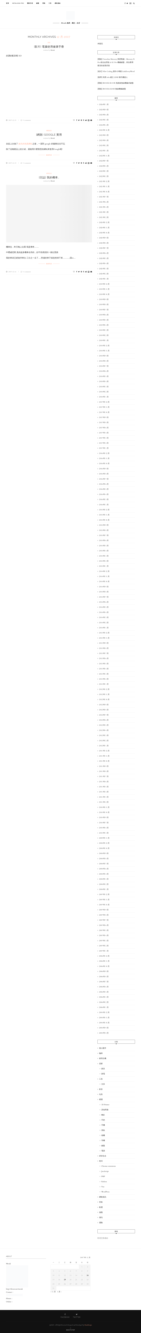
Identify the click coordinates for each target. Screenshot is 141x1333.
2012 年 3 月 (104, 735)
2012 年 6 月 (104, 720)
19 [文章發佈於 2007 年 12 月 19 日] (65, 1279)
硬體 (101, 1099)
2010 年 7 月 (104, 822)
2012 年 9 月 (104, 704)
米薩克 (116, 37)
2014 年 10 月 (104, 581)
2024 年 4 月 (104, 125)
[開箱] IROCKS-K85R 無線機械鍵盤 (111, 89)
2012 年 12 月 (104, 689)
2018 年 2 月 (104, 392)
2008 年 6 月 (104, 869)
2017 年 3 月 (104, 438)
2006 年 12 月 (104, 956)
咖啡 (101, 1053)
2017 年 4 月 (104, 433)
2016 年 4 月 (104, 494)
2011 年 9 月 (104, 766)
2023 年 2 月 (104, 145)
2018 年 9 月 (104, 356)
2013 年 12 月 (104, 633)
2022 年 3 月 (104, 171)
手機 (103, 1125)
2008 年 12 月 (104, 843)
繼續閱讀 (49, 155)
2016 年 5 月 (104, 489)
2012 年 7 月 (104, 715)
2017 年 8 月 (104, 422)
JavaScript (105, 1171)
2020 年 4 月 (104, 263)
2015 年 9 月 (104, 525)
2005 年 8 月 (104, 1033)
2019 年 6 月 (104, 315)
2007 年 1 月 (104, 951)
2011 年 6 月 (104, 781)
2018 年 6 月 (104, 371)
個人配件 (102, 1048)
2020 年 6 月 (104, 253)
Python (104, 1181)
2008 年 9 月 (104, 853)
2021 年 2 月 (104, 217)
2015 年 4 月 (104, 551)
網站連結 (57, 3)
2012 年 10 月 (104, 699)
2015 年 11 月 (104, 515)
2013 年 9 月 (104, 643)
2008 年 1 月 (104, 889)
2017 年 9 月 (104, 417)
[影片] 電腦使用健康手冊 (49, 46)
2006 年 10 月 (104, 966)
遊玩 (101, 1217)
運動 (101, 1222)
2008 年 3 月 (104, 879)
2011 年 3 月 (104, 797)
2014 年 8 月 (104, 592)
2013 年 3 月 (104, 674)
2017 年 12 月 (104, 402)
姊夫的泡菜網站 (25, 143)
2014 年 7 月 (104, 597)
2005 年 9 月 (104, 1028)
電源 (103, 1151)
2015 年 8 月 (104, 530)
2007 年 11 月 (104, 899)
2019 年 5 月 (104, 320)
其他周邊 (104, 1110)
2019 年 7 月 (104, 310)
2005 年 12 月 (104, 1012)
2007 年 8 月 (104, 915)
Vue (102, 1186)
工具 (50, 3)
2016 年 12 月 (104, 453)
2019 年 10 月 (104, 294)
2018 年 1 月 (104, 397)
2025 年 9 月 (104, 109)
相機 (103, 1135)
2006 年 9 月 (104, 971)
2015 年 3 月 (104, 556)
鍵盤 (37, 3)
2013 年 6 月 (104, 658)
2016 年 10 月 (104, 463)
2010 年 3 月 (104, 833)
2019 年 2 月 (104, 335)
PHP (103, 1176)
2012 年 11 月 (104, 694)
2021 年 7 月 (104, 197)
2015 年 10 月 (104, 520)
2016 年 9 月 (104, 469)
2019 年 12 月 (104, 284)
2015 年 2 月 (104, 561)
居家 (101, 1063)
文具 (103, 1084)
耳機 (103, 1140)
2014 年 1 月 (104, 628)
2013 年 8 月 (104, 648)
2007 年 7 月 (104, 920)
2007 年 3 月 (104, 940)
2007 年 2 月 (104, 946)
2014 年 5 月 (104, 607)
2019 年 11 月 (104, 289)
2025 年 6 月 (104, 115)
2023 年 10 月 (104, 130)
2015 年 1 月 (104, 566)
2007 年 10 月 (104, 905)
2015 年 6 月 (104, 540)
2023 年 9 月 (104, 135)
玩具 (101, 1094)
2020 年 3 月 (104, 268)
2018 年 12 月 (104, 345)
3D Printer (105, 1104)
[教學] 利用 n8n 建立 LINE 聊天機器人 (112, 77)
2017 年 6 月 (104, 427)
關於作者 (30, 3)
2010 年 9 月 (104, 817)
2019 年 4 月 (104, 325)
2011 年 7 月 (104, 776)
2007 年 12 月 (104, 894)
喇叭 (103, 1115)
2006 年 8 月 (104, 976)
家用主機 (102, 1058)
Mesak (53, 50)
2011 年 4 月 (104, 792)
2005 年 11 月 (104, 1017)
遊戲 (101, 1212)
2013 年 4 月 (104, 669)
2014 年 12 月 (104, 571)
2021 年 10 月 (104, 192)
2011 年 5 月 (104, 787)
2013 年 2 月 (104, 679)
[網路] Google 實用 (49, 134)
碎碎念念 (49, 173)
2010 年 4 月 (104, 828)
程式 (101, 1161)
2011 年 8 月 (104, 771)
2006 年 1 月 (104, 1007)
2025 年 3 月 (104, 120)
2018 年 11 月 (104, 351)
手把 (103, 1120)
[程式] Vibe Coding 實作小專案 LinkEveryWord (116, 71)
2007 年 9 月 (104, 910)
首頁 (7, 3)
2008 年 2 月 (104, 884)
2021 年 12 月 (104, 181)
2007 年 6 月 (104, 925)
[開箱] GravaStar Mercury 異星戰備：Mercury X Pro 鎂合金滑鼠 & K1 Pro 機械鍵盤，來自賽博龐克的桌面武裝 (116, 62)
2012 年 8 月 (104, 710)
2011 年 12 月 (104, 751)
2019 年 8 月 (104, 304)
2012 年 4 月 (104, 730)
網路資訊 (49, 131)
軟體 (101, 1207)
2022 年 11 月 (104, 156)
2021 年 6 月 (104, 202)
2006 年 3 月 (104, 997)
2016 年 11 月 (104, 458)
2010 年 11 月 (104, 807)
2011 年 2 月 (104, 802)
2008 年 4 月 (104, 874)
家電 (103, 1074)
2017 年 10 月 (104, 412)
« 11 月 (53, 1292)
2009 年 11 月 (104, 838)
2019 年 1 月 (104, 340)
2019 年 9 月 (104, 299)
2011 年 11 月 (104, 756)
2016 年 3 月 (104, 499)
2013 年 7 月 (104, 653)
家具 (103, 1069)
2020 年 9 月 (104, 238)
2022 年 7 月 (104, 161)
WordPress (105, 1192)
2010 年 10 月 (104, 812)
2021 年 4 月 (104, 207)
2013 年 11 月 (104, 638)
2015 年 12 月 (104, 510)
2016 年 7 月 (104, 479)
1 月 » (59, 1292)
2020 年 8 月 (104, 243)
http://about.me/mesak (14, 1289)
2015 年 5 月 (104, 545)
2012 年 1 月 (104, 746)
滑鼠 (43, 3)
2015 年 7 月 (104, 535)
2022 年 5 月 (104, 166)
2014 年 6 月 (104, 602)
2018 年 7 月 (104, 366)
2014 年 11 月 (104, 576)
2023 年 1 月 (104, 150)
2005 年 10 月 (104, 1023)
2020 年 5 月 (104, 258)
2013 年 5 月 (104, 663)
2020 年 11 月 (104, 227)
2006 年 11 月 (104, 961)
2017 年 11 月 (104, 407)
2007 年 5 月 (104, 930)
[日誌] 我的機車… (49, 177)
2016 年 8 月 (104, 474)
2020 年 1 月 (104, 279)
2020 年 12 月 (104, 222)
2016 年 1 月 (104, 504)
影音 (49, 43)
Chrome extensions (108, 1166)
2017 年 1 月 (104, 448)
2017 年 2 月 (104, 443)
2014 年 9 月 (104, 587)
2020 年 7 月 (104, 248)
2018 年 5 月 (104, 376)
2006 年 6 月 (104, 987)
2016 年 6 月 (104, 484)
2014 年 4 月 (104, 612)
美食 (101, 1202)
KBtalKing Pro (18, 3)
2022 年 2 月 (104, 176)
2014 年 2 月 (104, 622)
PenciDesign (88, 1325)
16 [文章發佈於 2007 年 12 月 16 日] (87, 1275)
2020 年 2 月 (104, 274)
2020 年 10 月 (104, 233)
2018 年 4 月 (104, 381)
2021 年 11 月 (104, 186)
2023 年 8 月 (104, 140)
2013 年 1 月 (104, 684)
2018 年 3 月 (104, 386)
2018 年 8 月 (104, 361)
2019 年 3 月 (104, 330)
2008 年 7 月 (104, 863)
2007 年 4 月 (104, 935)
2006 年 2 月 (104, 1002)
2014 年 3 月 (104, 617)
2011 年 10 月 (104, 761)
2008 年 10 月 (104, 848)
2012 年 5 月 (104, 725)
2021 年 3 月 (104, 212)
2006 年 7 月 (104, 981)
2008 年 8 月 (104, 858)
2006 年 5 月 (104, 992)
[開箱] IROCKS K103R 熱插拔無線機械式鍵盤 (115, 83)
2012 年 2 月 (104, 740)
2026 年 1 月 (104, 104)
